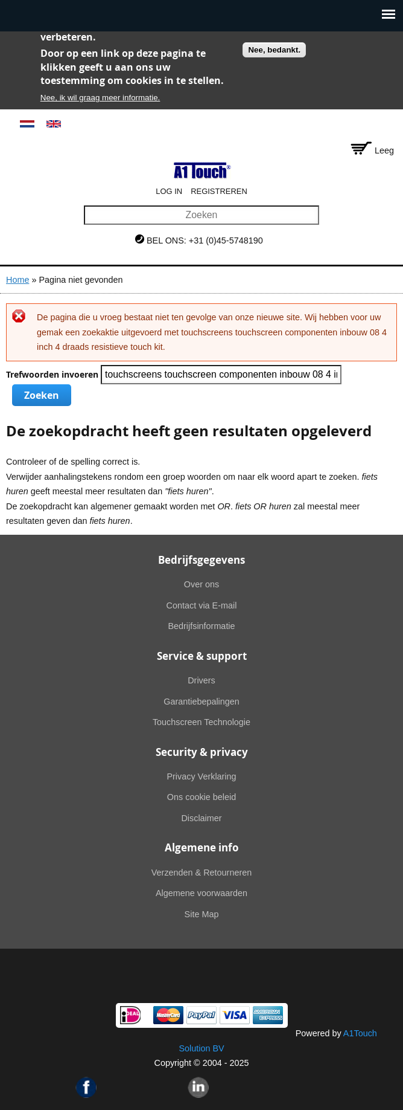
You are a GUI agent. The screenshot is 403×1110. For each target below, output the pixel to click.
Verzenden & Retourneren (201, 872)
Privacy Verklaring (201, 776)
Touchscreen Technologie (201, 722)
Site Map (202, 914)
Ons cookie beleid (201, 797)
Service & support (202, 656)
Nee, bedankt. (274, 49)
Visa (235, 1015)
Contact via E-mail (202, 605)
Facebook (86, 1087)
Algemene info (202, 847)
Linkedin (198, 1087)
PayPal (201, 1015)
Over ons (201, 584)
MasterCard (168, 1015)
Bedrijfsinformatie (201, 626)
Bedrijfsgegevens (201, 560)
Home (17, 280)
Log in (169, 191)
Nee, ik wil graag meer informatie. (100, 97)
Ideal (130, 1015)
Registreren (219, 191)
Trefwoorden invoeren (53, 375)
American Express (268, 1015)
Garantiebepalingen (201, 701)
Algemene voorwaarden (201, 893)
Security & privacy (202, 752)
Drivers (201, 680)
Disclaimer (201, 818)
